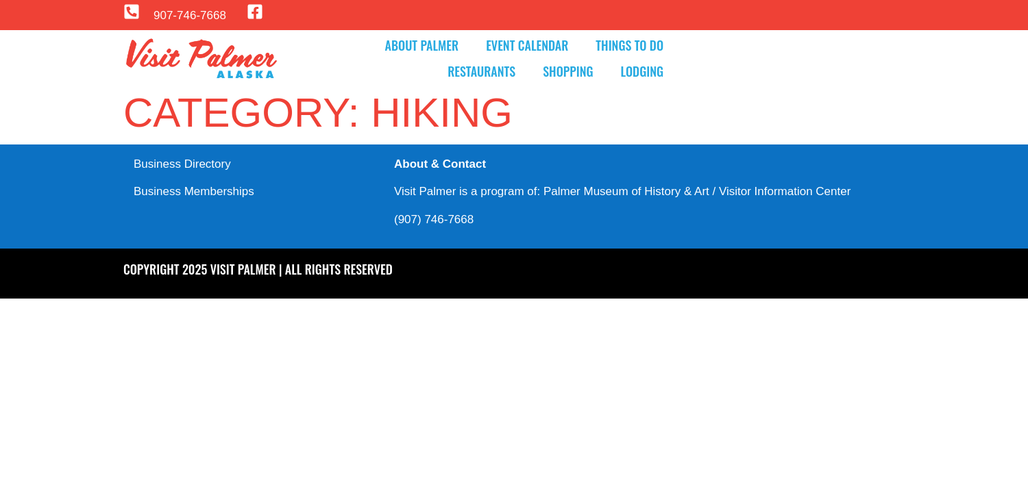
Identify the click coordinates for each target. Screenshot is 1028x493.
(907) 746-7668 (434, 219)
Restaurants (481, 71)
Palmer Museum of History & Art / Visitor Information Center (696, 191)
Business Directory (182, 163)
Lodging (642, 71)
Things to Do (629, 45)
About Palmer (422, 45)
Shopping (568, 71)
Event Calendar (527, 45)
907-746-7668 (190, 15)
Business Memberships (194, 191)
